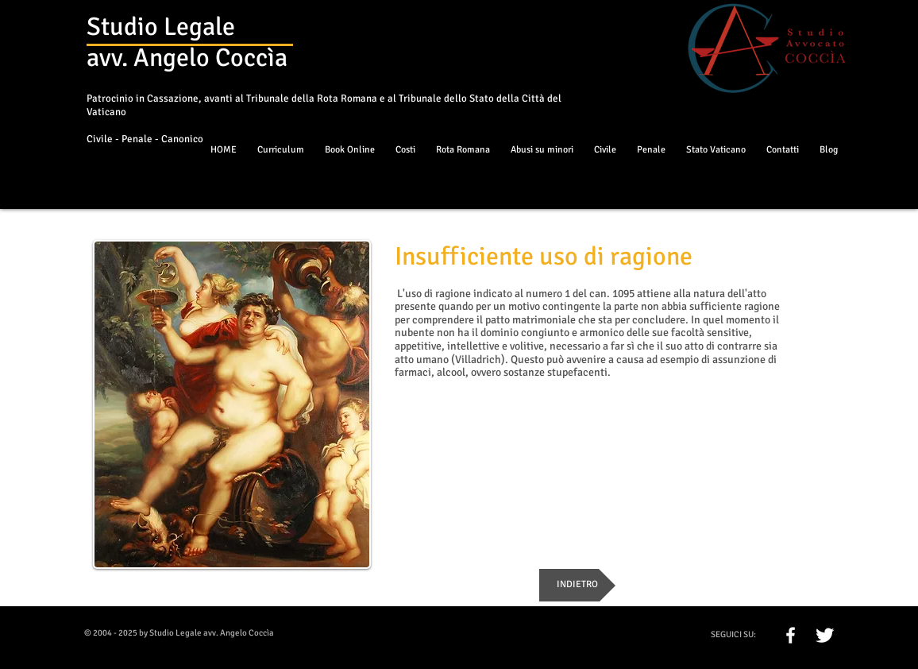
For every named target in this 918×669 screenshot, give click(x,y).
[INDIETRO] (577, 585)
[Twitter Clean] (824, 635)
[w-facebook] (790, 635)
